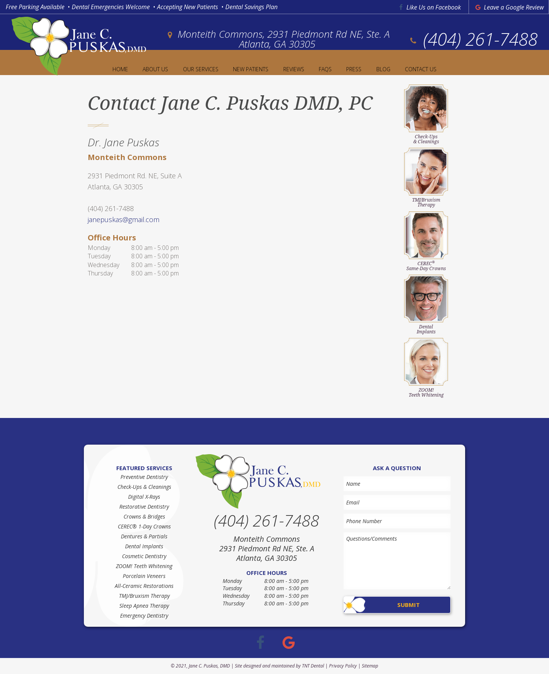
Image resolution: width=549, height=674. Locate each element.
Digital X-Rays (144, 496)
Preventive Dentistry (144, 476)
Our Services (200, 69)
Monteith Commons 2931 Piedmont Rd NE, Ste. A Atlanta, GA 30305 (266, 548)
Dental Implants (144, 546)
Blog (383, 69)
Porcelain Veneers (144, 576)
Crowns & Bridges (144, 516)
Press (353, 69)
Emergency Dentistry (144, 615)
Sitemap (370, 666)
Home (120, 69)
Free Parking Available (35, 7)
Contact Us (421, 69)
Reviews (293, 69)
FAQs (325, 69)
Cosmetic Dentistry (144, 556)
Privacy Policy (343, 666)
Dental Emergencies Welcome (111, 7)
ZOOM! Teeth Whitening (144, 566)
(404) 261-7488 (473, 39)
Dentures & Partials (144, 536)
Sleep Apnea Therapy (144, 605)
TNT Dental (313, 666)
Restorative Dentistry (144, 506)
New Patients (250, 69)
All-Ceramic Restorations (144, 585)
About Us (155, 69)
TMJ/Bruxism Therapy (144, 595)
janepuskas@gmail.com (123, 219)
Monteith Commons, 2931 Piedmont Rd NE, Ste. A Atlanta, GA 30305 (277, 39)
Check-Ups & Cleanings (144, 486)
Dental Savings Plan (251, 7)
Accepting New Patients (187, 7)
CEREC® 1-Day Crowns (144, 526)
